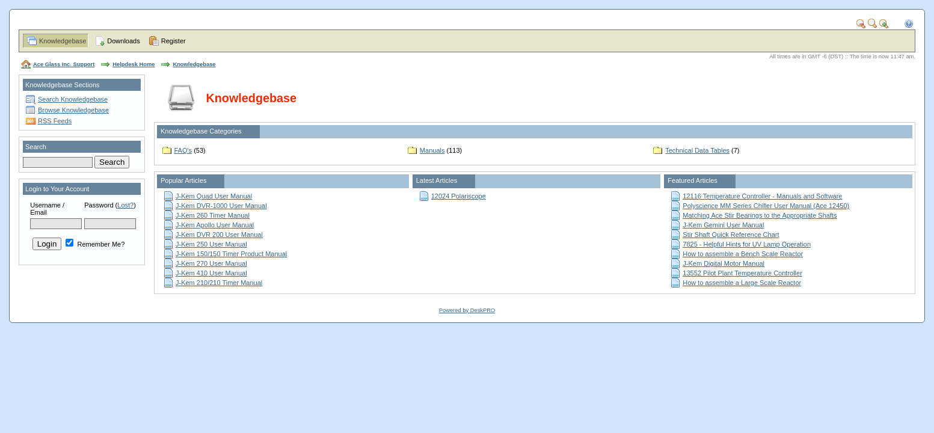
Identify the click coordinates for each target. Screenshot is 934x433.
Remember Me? (95, 244)
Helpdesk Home (133, 64)
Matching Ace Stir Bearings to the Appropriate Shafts (760, 215)
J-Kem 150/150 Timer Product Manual (231, 253)
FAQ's (183, 150)
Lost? (125, 205)
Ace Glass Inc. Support (63, 64)
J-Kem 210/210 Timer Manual (219, 282)
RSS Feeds (55, 120)
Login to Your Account (57, 188)
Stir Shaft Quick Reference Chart (731, 234)
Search (35, 146)
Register (173, 41)
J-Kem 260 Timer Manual (213, 215)
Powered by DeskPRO (467, 310)
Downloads (123, 41)
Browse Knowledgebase (73, 110)
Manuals (432, 150)
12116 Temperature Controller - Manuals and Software (762, 196)
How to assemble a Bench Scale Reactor (743, 253)
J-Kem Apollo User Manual (215, 225)
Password (98, 205)
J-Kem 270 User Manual (211, 263)
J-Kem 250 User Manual (211, 244)
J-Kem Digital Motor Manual (723, 263)
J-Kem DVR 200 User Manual (219, 234)
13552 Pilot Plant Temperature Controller (742, 273)
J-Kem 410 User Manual (211, 273)
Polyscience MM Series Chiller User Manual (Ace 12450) (766, 205)
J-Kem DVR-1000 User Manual (221, 205)
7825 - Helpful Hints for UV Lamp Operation (747, 244)
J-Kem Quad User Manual (214, 196)
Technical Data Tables (697, 150)
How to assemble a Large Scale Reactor (742, 282)
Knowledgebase (62, 41)
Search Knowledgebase (73, 99)
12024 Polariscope (458, 196)
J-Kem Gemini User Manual (723, 225)
